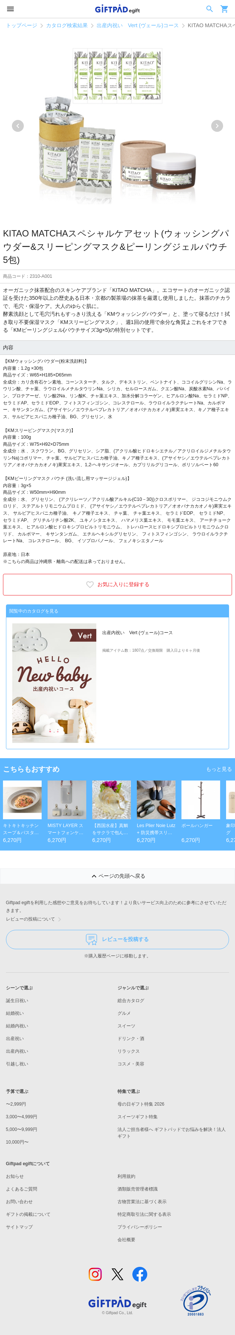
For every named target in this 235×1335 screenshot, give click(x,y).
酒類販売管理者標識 (138, 1189)
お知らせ (15, 1176)
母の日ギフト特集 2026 (141, 1104)
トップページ (21, 25)
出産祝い (15, 1038)
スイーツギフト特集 (138, 1116)
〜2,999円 (16, 1104)
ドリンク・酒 (131, 1038)
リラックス (129, 1051)
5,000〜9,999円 (21, 1129)
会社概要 (126, 1239)
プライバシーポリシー (140, 1227)
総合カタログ (131, 1000)
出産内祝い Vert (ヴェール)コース (138, 25)
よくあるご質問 (21, 1189)
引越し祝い (17, 1064)
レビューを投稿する (117, 939)
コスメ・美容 (131, 1064)
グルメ (124, 1013)
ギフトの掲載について (28, 1214)
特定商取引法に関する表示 (144, 1214)
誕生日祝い (17, 1000)
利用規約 (126, 1176)
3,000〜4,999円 (21, 1116)
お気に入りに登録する (117, 584)
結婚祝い (15, 1013)
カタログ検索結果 (67, 25)
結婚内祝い (17, 1026)
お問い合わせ (19, 1201)
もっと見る (219, 769)
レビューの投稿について (35, 919)
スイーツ (126, 1026)
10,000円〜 (17, 1142)
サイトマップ (19, 1227)
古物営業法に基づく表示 (142, 1201)
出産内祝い (17, 1051)
